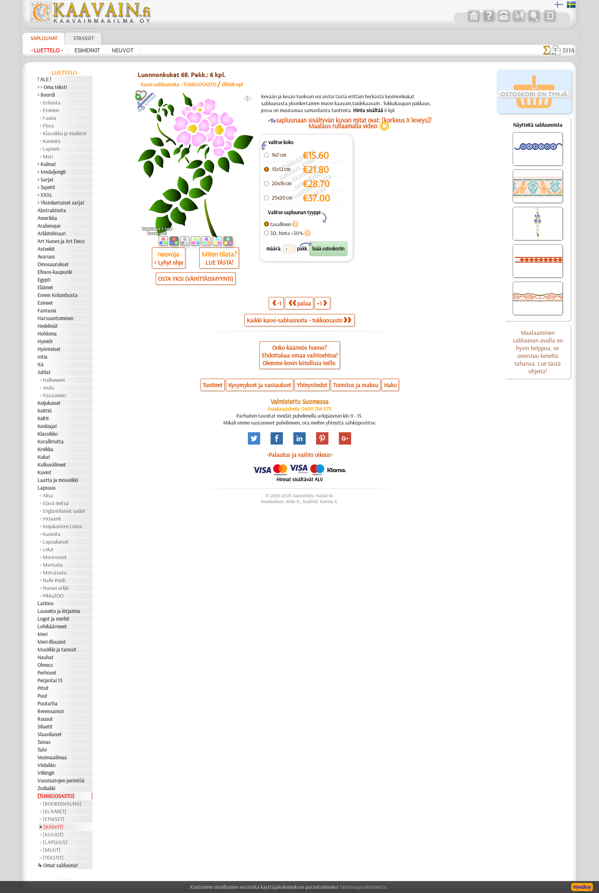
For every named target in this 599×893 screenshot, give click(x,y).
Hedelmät (47, 325)
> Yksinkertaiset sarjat (60, 202)
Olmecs (45, 664)
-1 (276, 303)
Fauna (49, 117)
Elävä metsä (56, 503)
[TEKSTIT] (53, 857)
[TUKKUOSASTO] (55, 795)
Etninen (51, 110)
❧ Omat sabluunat (57, 865)
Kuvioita (52, 141)
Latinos (45, 603)
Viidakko (46, 765)
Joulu (48, 387)
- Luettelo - (46, 50)
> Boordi (46, 94)
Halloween (54, 379)
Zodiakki (46, 788)
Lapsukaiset (56, 541)
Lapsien (51, 148)
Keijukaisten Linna (62, 526)
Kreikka (45, 449)
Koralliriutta (50, 441)
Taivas (43, 742)
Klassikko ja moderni (64, 133)
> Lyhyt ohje (168, 262)
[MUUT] (52, 849)
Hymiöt (45, 341)
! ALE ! (44, 79)
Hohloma (47, 333)
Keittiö (44, 410)
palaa (299, 303)
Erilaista (52, 102)
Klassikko (47, 433)
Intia (42, 356)
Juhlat (43, 372)
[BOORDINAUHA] (62, 803)
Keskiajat (47, 426)
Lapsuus (46, 487)
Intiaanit (52, 518)
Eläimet (45, 287)
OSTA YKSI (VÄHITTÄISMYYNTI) (195, 278)
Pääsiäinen (54, 395)
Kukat (43, 456)
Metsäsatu (54, 572)
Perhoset (46, 672)
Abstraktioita (51, 210)
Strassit (83, 38)
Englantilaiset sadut (64, 510)
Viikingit (45, 772)
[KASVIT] (53, 826)
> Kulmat (46, 164)
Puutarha (47, 703)
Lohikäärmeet (52, 626)
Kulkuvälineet (51, 464)
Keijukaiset (49, 403)
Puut (42, 695)
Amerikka (47, 218)
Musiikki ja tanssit (56, 649)
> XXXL (44, 194)
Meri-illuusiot (51, 641)
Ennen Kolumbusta (57, 295)
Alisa (48, 495)
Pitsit (43, 688)
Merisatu (52, 564)
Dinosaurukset (53, 264)
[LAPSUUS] (55, 842)
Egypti (43, 279)
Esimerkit (87, 50)
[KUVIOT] (53, 834)
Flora (48, 125)
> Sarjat (45, 179)
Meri (48, 156)
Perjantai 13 (49, 680)
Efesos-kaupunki (54, 272)
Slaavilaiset (49, 734)
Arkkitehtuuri (51, 233)
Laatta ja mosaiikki (57, 480)
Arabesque (48, 225)
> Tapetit (46, 187)
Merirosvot (55, 557)
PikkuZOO (53, 595)
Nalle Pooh (54, 580)
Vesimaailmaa (52, 757)
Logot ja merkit (53, 618)
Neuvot (122, 50)
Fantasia (46, 310)
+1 (322, 303)
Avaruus (46, 256)
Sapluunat (43, 38)
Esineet (45, 302)
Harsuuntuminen (55, 318)
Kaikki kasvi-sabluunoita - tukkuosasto (299, 320)
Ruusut (45, 718)
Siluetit (44, 726)
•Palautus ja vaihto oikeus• (300, 454)
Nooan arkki (56, 587)
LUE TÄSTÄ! (219, 262)
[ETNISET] (53, 819)
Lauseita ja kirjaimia (58, 611)
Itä (40, 364)
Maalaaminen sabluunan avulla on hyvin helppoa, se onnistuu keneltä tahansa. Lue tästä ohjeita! (538, 352)
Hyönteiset (49, 349)
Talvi (42, 749)
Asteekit (46, 248)
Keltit (43, 418)
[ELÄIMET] (54, 811)
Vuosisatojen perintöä (60, 780)
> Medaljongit (51, 171)
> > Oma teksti (52, 87)
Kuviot (44, 472)
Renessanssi (50, 711)
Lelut (48, 549)
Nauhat (45, 657)
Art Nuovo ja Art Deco (60, 241)
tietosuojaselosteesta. (363, 886)
